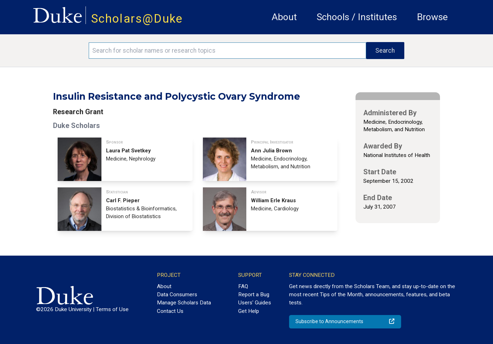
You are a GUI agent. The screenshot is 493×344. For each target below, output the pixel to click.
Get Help (248, 311)
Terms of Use (112, 309)
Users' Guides (254, 302)
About (284, 17)
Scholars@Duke (137, 18)
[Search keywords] (227, 50)
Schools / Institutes (357, 17)
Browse (432, 17)
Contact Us (170, 311)
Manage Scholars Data (184, 302)
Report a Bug (253, 294)
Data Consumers (177, 294)
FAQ (243, 286)
